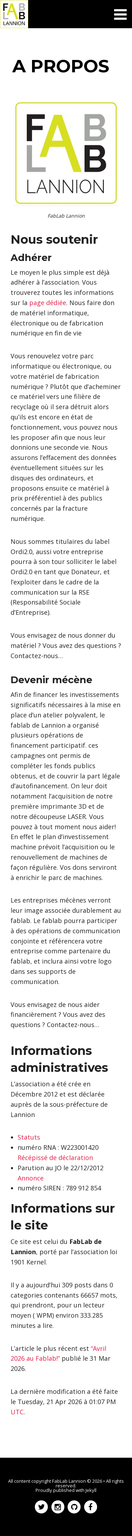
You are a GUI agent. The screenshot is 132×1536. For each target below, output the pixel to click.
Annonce (31, 1178)
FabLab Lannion (69, 1481)
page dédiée (47, 302)
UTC (17, 1412)
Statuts (29, 1137)
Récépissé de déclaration (55, 1157)
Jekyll (91, 1490)
